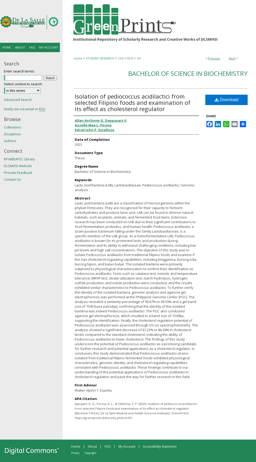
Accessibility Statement (160, 446)
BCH (130, 58)
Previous (214, 58)
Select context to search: (23, 84)
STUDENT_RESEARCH (100, 58)
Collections (12, 127)
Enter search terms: (19, 71)
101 (139, 58)
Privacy (75, 453)
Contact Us (12, 179)
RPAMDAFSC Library (19, 159)
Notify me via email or (24, 109)
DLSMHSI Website (18, 165)
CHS (121, 58)
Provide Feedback (18, 172)
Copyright (90, 453)
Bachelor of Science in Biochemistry (188, 73)
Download (226, 100)
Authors (10, 140)
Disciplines (12, 134)
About (92, 446)
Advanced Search (18, 99)
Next (232, 58)
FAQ (107, 446)
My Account (126, 446)
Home (78, 58)
